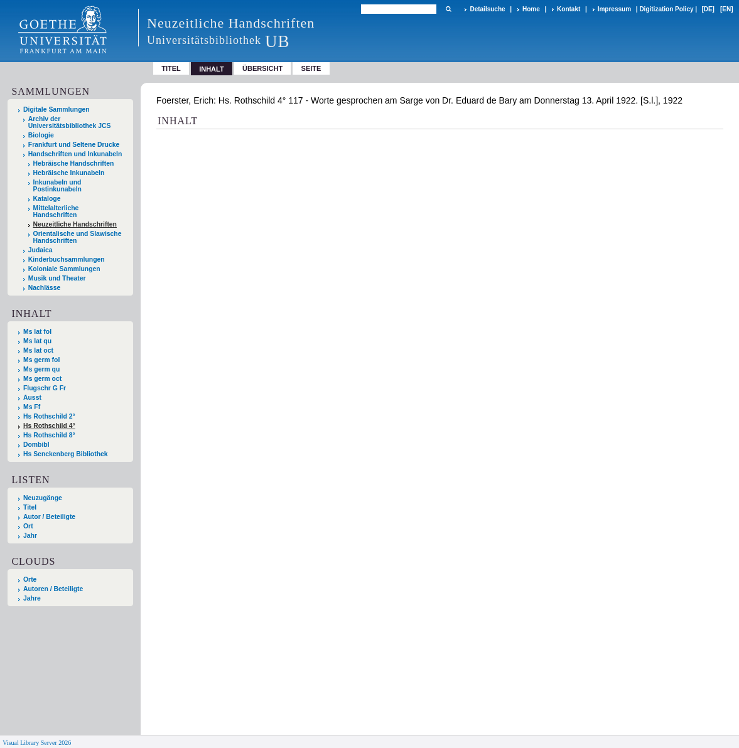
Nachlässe (44, 287)
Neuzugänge (42, 497)
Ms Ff (31, 406)
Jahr (30, 535)
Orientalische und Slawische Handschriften (77, 237)
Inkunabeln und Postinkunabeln (57, 186)
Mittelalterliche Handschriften (56, 211)
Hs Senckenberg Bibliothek (65, 454)
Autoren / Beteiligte (53, 588)
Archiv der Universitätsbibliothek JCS (69, 122)
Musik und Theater (57, 278)
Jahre (32, 598)
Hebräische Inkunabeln (69, 172)
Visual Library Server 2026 (37, 742)
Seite (311, 68)
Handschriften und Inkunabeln (75, 154)
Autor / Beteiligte (49, 516)
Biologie (41, 135)
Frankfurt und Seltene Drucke (74, 144)
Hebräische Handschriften (73, 163)
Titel (171, 68)
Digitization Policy (666, 9)
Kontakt (568, 9)
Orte (29, 579)
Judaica (40, 250)
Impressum (614, 9)
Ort (28, 526)
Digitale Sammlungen (56, 109)
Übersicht (262, 68)
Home (531, 9)
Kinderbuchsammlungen (66, 259)
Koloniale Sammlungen (64, 268)
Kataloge (47, 198)
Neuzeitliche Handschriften (75, 224)
